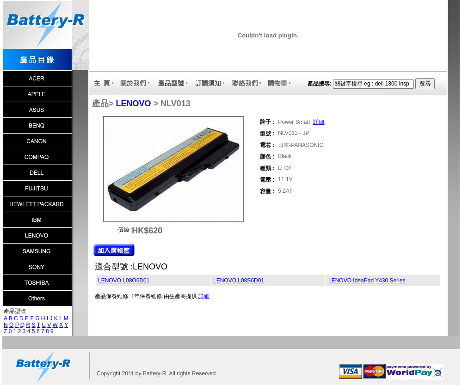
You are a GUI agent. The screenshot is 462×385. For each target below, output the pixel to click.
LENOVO (133, 103)
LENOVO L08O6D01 (123, 280)
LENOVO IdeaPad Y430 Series (367, 280)
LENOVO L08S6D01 (238, 280)
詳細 (318, 122)
